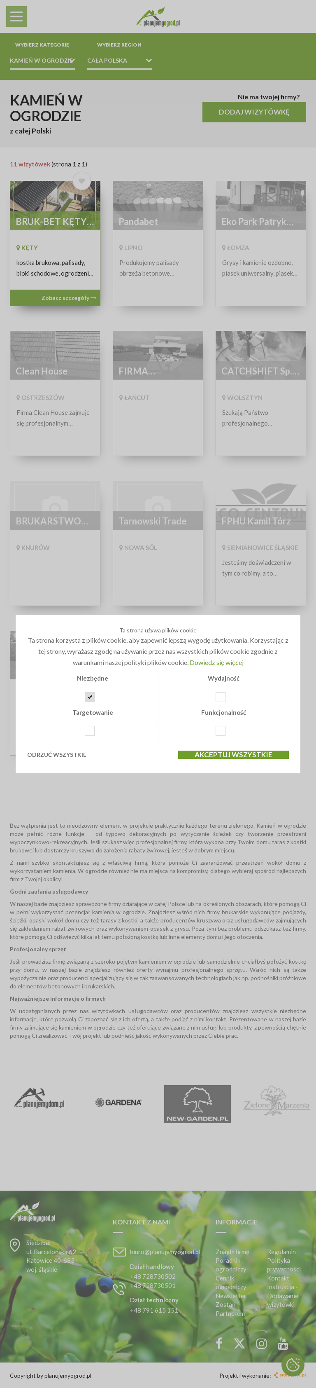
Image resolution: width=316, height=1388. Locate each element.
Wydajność (223, 678)
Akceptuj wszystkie (233, 755)
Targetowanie (92, 712)
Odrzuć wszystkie (56, 754)
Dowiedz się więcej (217, 662)
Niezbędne (92, 678)
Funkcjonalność (223, 712)
